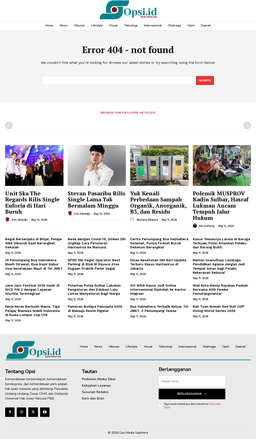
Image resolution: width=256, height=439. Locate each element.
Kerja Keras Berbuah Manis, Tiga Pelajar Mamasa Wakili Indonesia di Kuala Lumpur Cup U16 (32, 310)
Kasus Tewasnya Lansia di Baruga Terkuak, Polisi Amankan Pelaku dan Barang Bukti (221, 243)
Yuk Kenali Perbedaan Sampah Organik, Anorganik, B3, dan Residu (158, 202)
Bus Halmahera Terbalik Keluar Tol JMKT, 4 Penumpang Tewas (159, 308)
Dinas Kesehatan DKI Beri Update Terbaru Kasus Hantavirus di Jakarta (158, 264)
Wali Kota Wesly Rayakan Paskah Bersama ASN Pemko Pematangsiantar (220, 289)
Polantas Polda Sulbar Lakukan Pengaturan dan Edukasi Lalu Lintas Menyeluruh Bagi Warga (94, 289)
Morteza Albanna (147, 219)
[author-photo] (8, 219)
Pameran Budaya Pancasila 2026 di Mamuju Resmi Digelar (95, 308)
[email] (192, 381)
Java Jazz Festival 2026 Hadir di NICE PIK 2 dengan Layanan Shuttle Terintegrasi (32, 289)
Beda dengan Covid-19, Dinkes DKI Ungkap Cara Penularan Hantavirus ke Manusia (97, 243)
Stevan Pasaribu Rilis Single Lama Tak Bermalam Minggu (96, 199)
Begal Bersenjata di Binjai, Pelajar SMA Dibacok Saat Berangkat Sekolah (33, 243)
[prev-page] (9, 125)
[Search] (205, 80)
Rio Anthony (207, 226)
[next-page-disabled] (247, 125)
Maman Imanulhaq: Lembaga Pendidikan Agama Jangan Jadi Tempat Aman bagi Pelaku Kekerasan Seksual (219, 266)
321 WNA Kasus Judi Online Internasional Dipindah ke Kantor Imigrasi (158, 289)
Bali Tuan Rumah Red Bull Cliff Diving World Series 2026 (218, 308)
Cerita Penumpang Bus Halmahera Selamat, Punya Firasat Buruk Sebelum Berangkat (159, 243)
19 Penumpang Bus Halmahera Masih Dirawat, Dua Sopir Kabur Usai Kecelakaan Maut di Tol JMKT (34, 264)
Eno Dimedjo (20, 219)
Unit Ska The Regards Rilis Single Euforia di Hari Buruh (32, 202)
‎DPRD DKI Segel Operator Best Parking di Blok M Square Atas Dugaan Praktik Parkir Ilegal (94, 264)
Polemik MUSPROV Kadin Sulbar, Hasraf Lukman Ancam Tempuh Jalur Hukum (220, 205)
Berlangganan (192, 394)
